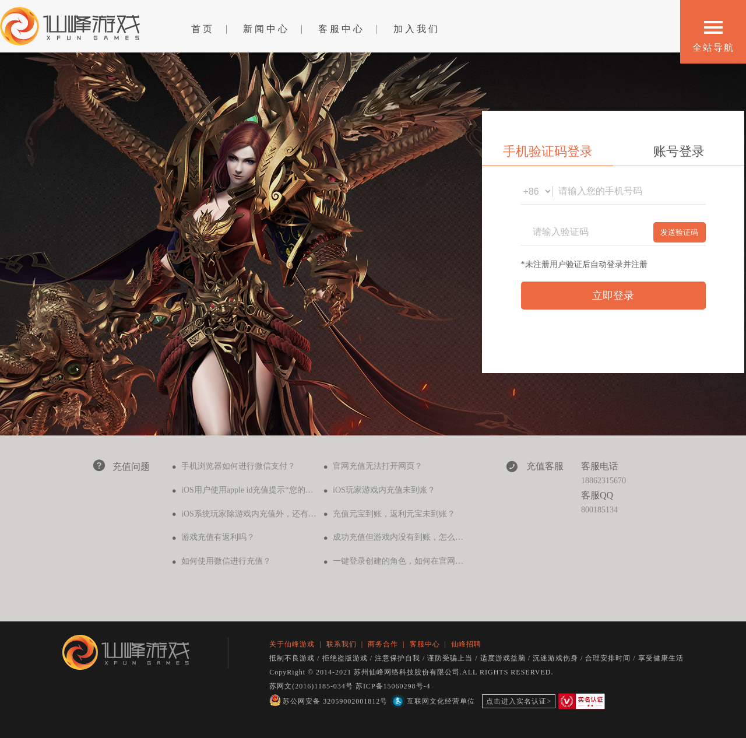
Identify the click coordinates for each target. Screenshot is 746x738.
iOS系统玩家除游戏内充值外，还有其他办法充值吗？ (277, 513)
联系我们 (341, 644)
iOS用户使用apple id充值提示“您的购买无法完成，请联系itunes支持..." (306, 490)
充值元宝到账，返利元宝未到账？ (394, 513)
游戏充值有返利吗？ (218, 537)
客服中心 (341, 29)
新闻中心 (266, 29)
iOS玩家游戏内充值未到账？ (384, 490)
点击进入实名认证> (518, 701)
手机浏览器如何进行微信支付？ (238, 466)
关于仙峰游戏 (292, 644)
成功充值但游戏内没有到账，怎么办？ (402, 537)
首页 (202, 29)
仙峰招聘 (466, 644)
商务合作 (383, 644)
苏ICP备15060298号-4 (393, 686)
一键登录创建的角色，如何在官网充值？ (406, 561)
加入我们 (416, 29)
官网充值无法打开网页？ (378, 466)
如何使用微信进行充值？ (226, 561)
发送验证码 (679, 232)
